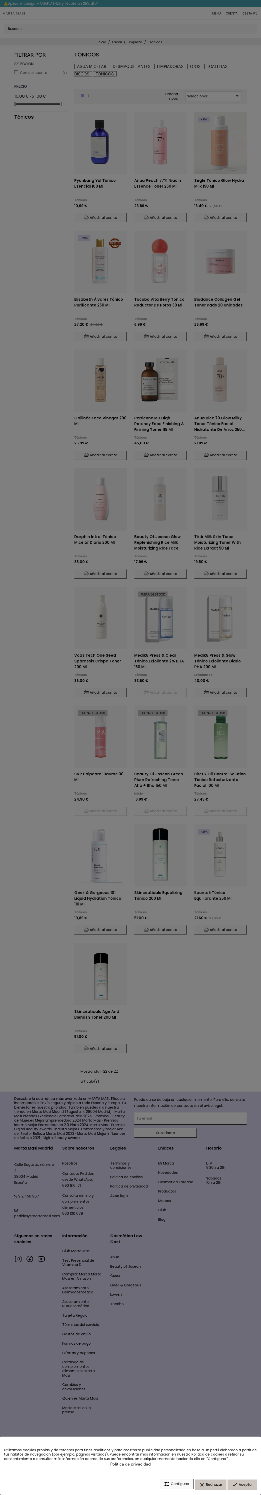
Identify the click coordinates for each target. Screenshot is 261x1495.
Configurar (177, 1486)
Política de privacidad (130, 1465)
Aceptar (242, 1486)
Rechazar (210, 1486)
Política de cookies (208, 1456)
